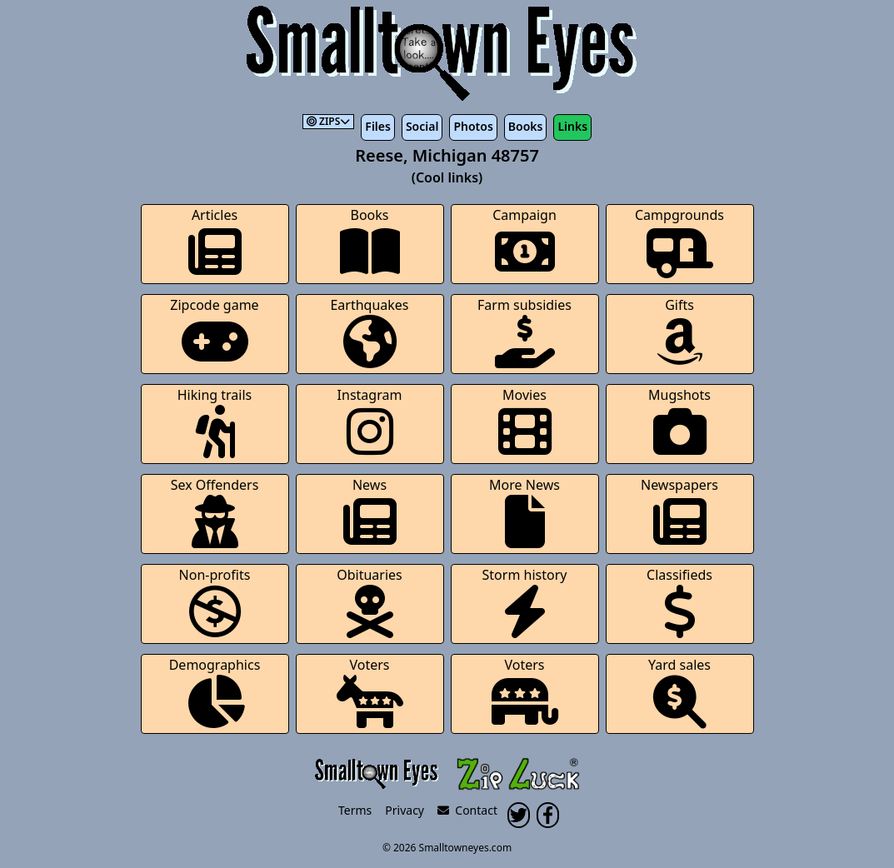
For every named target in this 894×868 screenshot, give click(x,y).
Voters (370, 692)
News (370, 512)
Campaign (524, 242)
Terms (355, 810)
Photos (472, 126)
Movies (525, 422)
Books (525, 126)
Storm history (524, 602)
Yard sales (679, 692)
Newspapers (679, 512)
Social (422, 126)
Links (572, 126)
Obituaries (369, 602)
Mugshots (679, 422)
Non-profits (215, 602)
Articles (215, 242)
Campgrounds (679, 242)
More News (524, 512)
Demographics (215, 692)
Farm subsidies (524, 332)
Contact (467, 810)
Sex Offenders (215, 512)
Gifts (680, 332)
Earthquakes (369, 332)
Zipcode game (214, 332)
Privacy (404, 810)
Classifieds (679, 602)
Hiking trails (214, 422)
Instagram (369, 422)
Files (378, 126)
